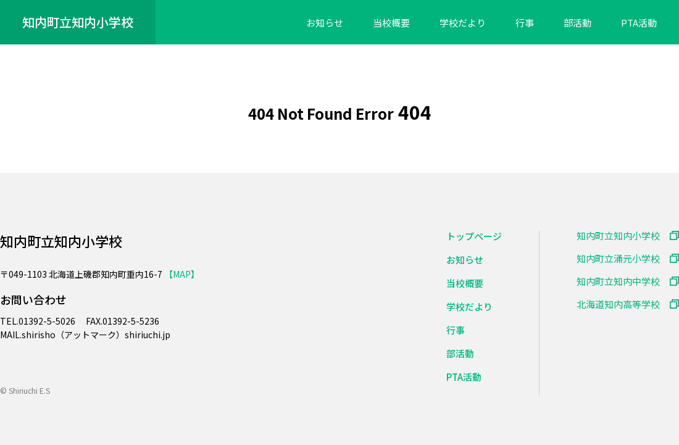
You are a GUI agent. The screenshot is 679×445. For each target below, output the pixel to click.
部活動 (577, 23)
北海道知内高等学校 (618, 304)
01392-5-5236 (130, 321)
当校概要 (391, 23)
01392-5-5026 (48, 321)
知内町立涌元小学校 (618, 258)
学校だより (462, 23)
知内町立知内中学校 (618, 281)
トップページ (474, 236)
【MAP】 (181, 274)
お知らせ (324, 23)
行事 (524, 23)
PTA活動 (639, 23)
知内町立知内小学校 (77, 22)
